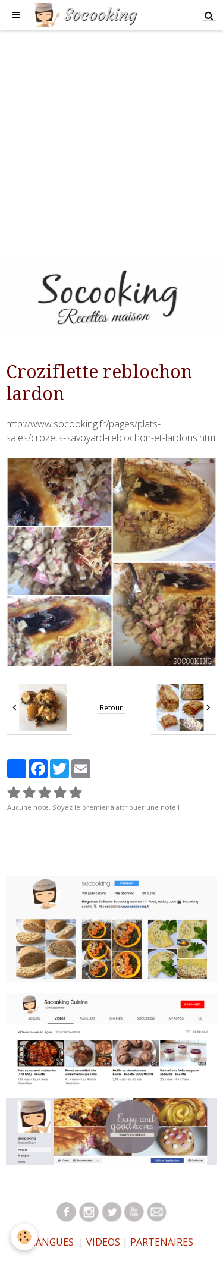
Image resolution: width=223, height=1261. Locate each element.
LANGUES (52, 1242)
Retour (111, 707)
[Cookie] (24, 1237)
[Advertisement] (111, 141)
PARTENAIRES (161, 1242)
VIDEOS (102, 1242)
